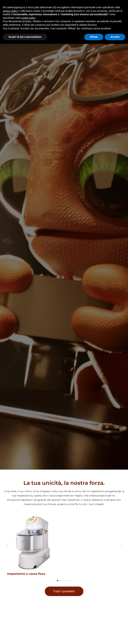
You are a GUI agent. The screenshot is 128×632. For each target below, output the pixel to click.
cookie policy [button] (28, 17)
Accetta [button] (114, 36)
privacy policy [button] (10, 10)
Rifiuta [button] (94, 36)
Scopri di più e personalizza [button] (25, 36)
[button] (7, 545)
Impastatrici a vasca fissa (26, 573)
